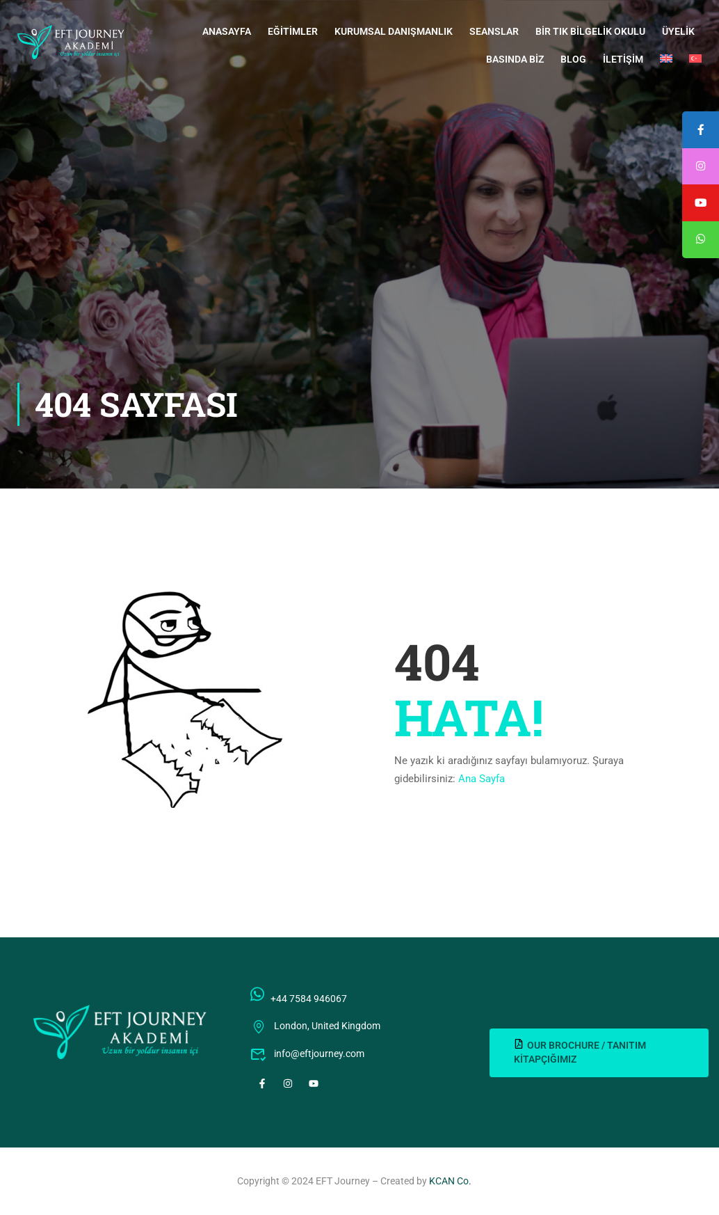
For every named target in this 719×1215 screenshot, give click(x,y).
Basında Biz (515, 59)
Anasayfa (226, 31)
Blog (573, 59)
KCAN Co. (450, 1180)
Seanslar (494, 31)
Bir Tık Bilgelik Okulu (590, 31)
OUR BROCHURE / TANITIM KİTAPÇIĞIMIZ (580, 1052)
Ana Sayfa (481, 778)
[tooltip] (700, 243)
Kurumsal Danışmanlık (393, 31)
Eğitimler (293, 31)
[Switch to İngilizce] (666, 59)
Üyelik (678, 31)
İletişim (623, 59)
